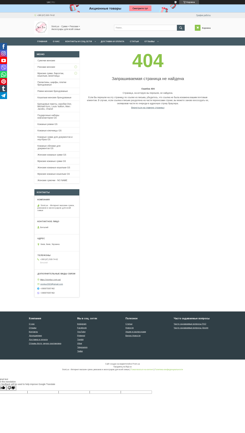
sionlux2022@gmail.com (51, 284)
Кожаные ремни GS (48, 124)
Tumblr (80, 339)
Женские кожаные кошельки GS (54, 167)
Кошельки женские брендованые (54, 97)
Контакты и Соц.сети (78, 41)
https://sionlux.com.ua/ (50, 279)
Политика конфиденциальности (169, 369)
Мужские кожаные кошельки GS (54, 174)
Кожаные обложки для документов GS (49, 147)
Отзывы (149, 41)
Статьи (134, 41)
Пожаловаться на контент (141, 369)
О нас (56, 41)
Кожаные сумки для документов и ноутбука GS (55, 138)
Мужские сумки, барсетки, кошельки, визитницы (51, 74)
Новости (129, 328)
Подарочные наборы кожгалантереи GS (48, 116)
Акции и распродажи (135, 332)
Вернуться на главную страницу (148, 107)
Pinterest (81, 335)
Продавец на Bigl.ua (122, 367)
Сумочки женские (46, 60)
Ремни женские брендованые (53, 91)
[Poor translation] (11, 388)
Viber (79, 343)
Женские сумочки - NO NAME (52, 180)
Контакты (33, 332)
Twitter (80, 351)
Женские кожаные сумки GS (52, 154)
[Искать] (181, 28)
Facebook (82, 328)
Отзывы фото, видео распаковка (45, 343)
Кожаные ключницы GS (50, 130)
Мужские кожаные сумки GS (52, 161)
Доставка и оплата (112, 41)
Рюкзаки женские (46, 67)
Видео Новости (132, 335)
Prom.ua (136, 364)
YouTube (81, 332)
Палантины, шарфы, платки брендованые (52, 83)
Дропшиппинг (35, 335)
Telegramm (82, 347)
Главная (42, 41)
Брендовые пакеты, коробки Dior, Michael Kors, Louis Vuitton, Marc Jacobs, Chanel (55, 106)
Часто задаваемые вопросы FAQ (190, 324)
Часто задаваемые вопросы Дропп (191, 328)
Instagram (81, 324)
